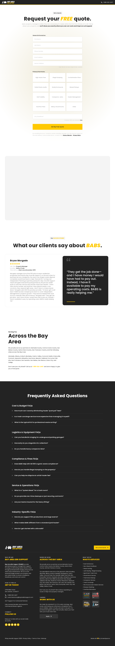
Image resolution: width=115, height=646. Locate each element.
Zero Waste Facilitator (90, 566)
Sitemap (43, 638)
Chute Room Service (90, 575)
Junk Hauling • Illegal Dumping (92, 571)
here (81, 120)
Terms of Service (67, 135)
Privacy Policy (77, 135)
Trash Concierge (88, 582)
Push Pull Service (88, 564)
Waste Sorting (88, 568)
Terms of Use (36, 638)
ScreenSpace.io (105, 638)
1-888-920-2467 (108, 2)
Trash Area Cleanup (89, 578)
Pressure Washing (89, 587)
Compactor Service (89, 580)
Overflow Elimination (90, 589)
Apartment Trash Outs (90, 573)
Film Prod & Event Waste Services (93, 585)
